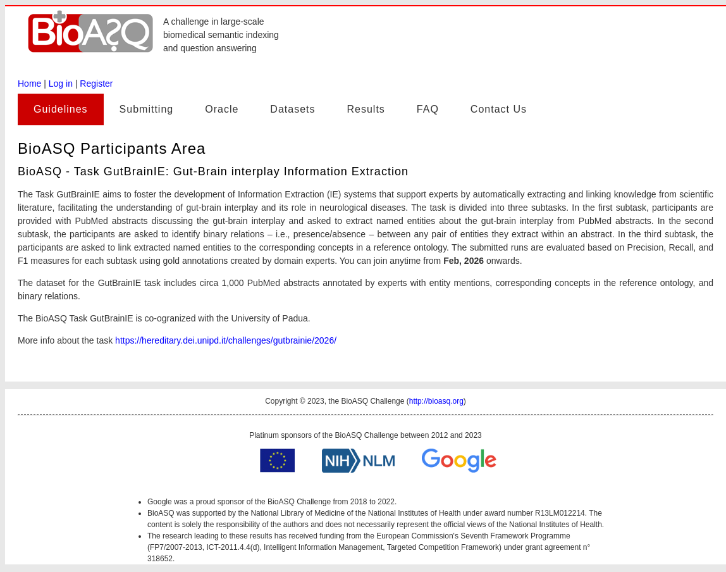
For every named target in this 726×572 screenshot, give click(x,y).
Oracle (221, 109)
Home (29, 83)
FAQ (428, 109)
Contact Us (499, 109)
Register (96, 83)
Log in (61, 83)
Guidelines (61, 109)
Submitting (147, 109)
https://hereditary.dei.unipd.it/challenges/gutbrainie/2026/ (225, 340)
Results (366, 109)
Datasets (292, 109)
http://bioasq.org (436, 401)
